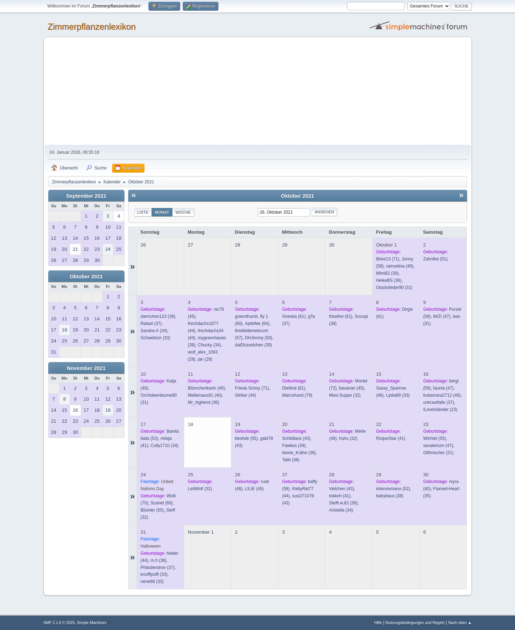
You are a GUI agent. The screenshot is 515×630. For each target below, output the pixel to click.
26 (143, 245)
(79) (297, 395)
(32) (345, 395)
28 (237, 245)
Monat (162, 212)
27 (190, 245)
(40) (400, 266)
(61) (294, 316)
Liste (142, 212)
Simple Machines (91, 622)
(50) (258, 337)
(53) (149, 438)
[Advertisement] (258, 91)
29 (284, 245)
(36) (389, 280)
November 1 (201, 532)
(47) (442, 316)
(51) (435, 258)
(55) (246, 438)
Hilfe (378, 622)
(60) (162, 503)
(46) (442, 395)
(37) (151, 323)
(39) (387, 273)
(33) (155, 337)
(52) (393, 488)
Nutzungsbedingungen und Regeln (415, 622)
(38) (158, 316)
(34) (154, 330)
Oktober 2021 (86, 276)
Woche (183, 212)
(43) (296, 438)
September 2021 (86, 196)
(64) (257, 323)
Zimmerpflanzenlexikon (92, 26)
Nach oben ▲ (460, 622)
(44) (245, 395)
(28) (205, 359)
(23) (440, 409)
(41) (390, 438)
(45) (351, 388)
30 (331, 245)
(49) (206, 388)
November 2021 (86, 368)
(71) (387, 258)
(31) (394, 287)
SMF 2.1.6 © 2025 (59, 622)
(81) (293, 388)
